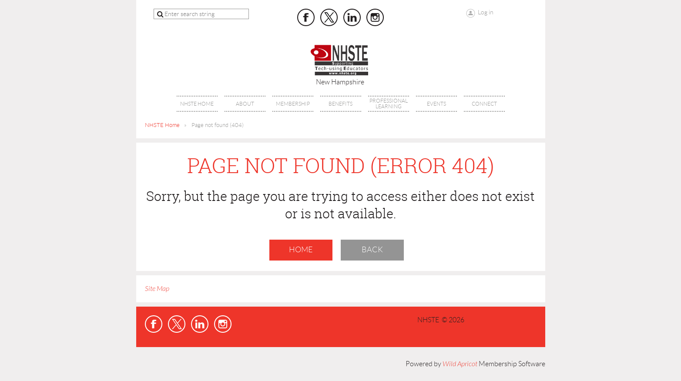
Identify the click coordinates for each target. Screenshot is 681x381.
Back (372, 249)
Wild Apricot (460, 364)
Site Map (157, 289)
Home (301, 249)
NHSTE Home (162, 125)
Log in (485, 12)
